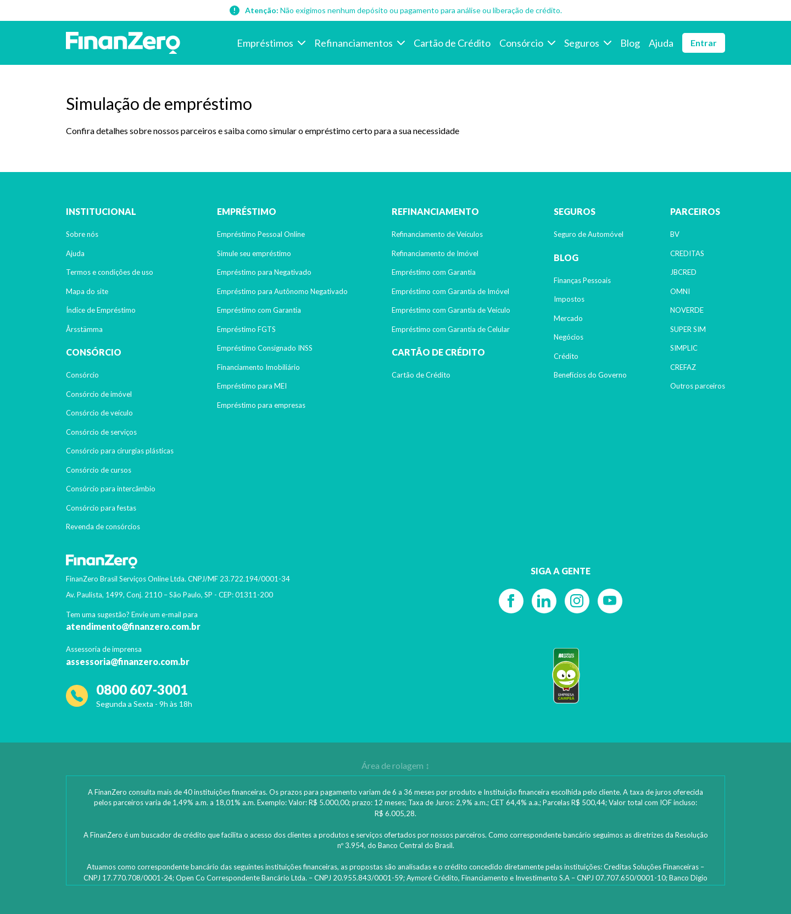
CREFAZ (683, 367)
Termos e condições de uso (109, 272)
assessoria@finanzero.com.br (128, 661)
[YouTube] (610, 601)
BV (674, 234)
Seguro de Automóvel (588, 234)
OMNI (680, 291)
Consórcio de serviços (101, 432)
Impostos (569, 299)
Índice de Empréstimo (101, 310)
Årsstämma (84, 329)
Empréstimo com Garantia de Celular (451, 329)
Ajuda (75, 253)
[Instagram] (577, 601)
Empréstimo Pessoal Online (261, 234)
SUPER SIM (688, 329)
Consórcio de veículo (99, 412)
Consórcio (82, 374)
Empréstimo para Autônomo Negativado (282, 291)
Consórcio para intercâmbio (110, 488)
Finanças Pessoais (582, 280)
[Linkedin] (544, 601)
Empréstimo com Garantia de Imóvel (450, 291)
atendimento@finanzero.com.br (133, 626)
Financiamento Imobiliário (258, 367)
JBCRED (683, 272)
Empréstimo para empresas (261, 405)
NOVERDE (687, 310)
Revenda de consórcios (103, 526)
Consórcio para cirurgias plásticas (120, 450)
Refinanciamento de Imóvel (435, 253)
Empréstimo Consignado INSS (265, 348)
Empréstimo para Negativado (264, 272)
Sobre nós (82, 234)
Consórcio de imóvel (99, 394)
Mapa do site (87, 291)
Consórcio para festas (101, 507)
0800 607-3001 (142, 689)
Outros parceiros (697, 385)
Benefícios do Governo (590, 374)
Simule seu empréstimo (254, 253)
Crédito (566, 356)
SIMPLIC (684, 348)
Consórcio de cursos (98, 470)
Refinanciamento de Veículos (437, 234)
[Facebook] (511, 601)
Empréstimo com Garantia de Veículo (451, 310)
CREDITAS (687, 253)
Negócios (568, 337)
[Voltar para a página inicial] (123, 43)
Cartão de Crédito (421, 374)
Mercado (568, 318)
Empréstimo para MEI (252, 385)
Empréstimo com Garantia (259, 310)
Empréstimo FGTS (246, 329)
